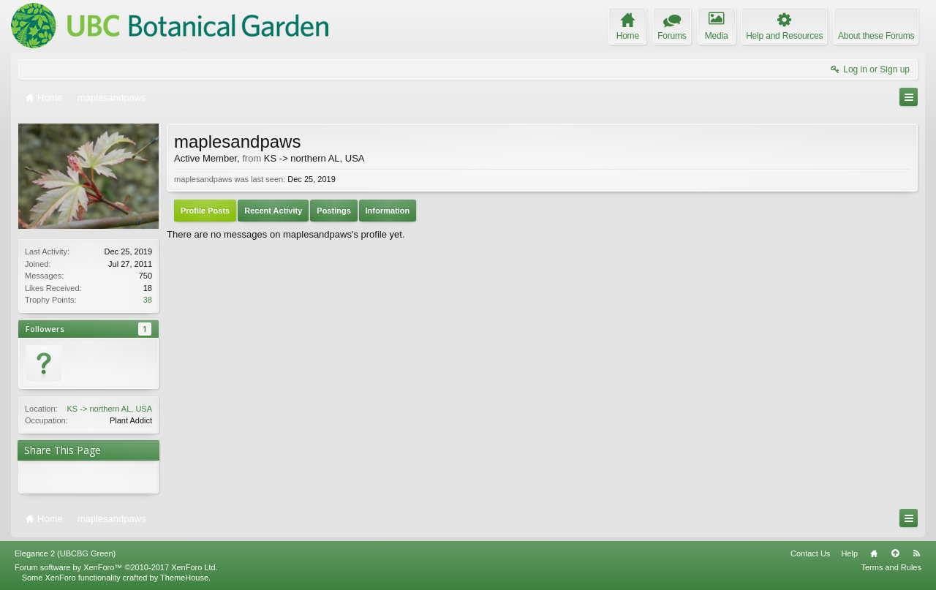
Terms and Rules (891, 567)
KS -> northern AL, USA (109, 408)
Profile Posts (205, 210)
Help (849, 553)
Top (895, 553)
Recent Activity (273, 210)
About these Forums (876, 36)
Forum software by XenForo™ (116, 567)
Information (388, 210)
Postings (333, 210)
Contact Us (810, 553)
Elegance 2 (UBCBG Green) (65, 553)
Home (874, 553)
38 (147, 299)
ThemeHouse (184, 577)
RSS (916, 553)
